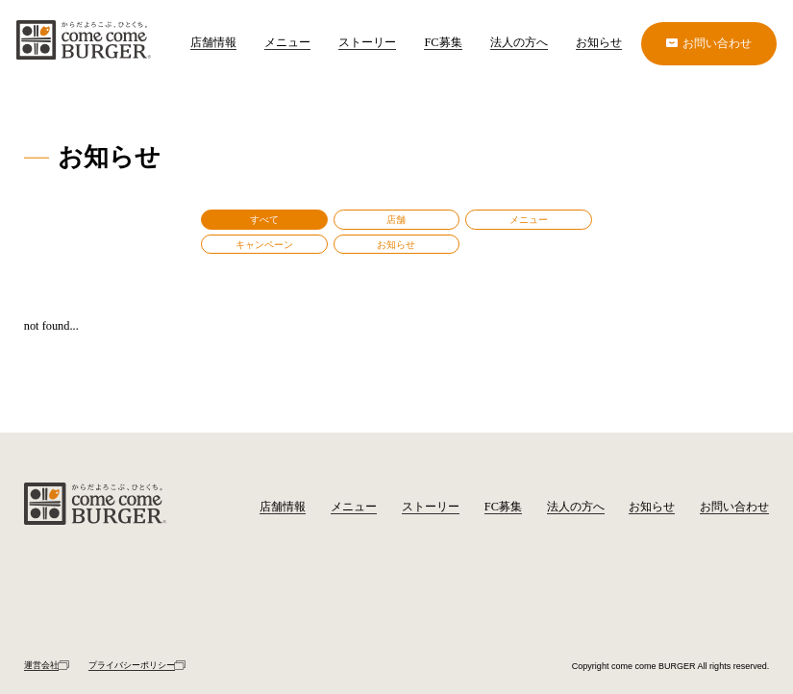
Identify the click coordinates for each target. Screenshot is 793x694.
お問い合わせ (734, 506)
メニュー (287, 42)
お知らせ (599, 42)
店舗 (396, 219)
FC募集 (442, 42)
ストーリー (367, 42)
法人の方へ (519, 42)
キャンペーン (264, 244)
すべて (264, 219)
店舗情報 (213, 42)
